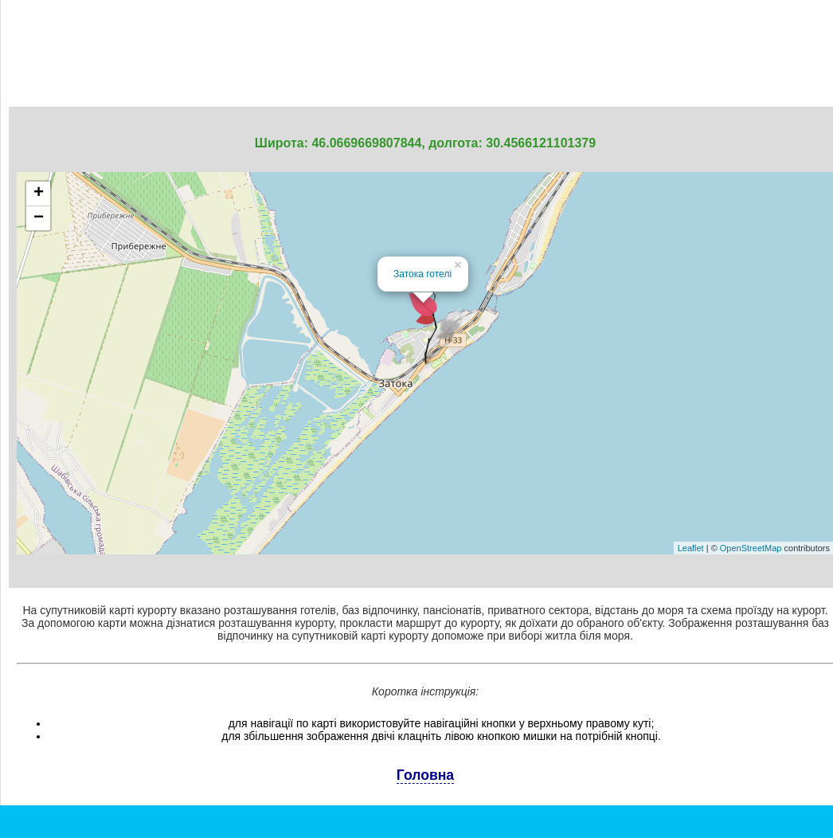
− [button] (38, 218)
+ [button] (38, 194)
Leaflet (691, 548)
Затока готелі (422, 274)
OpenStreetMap (751, 548)
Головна (425, 775)
